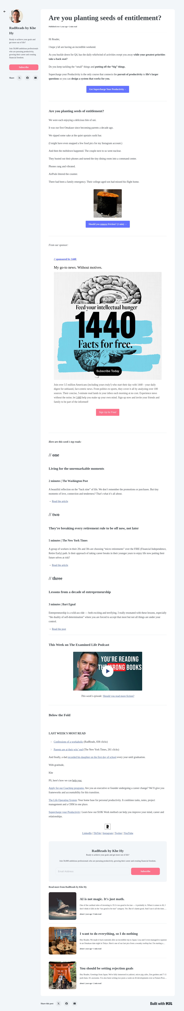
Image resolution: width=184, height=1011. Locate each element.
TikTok (97, 833)
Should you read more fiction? (118, 696)
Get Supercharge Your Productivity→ (107, 89)
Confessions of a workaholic (68, 741)
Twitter (118, 833)
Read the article (60, 501)
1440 (78, 397)
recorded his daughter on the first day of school (92, 757)
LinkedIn (87, 833)
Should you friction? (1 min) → (108, 224)
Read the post (59, 629)
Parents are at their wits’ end (68, 749)
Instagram (108, 833)
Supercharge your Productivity (64, 812)
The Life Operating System (63, 800)
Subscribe (24, 67)
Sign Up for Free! (107, 412)
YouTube (128, 833)
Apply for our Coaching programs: (67, 788)
